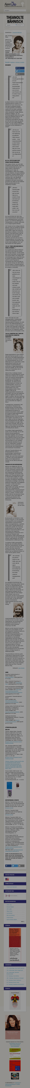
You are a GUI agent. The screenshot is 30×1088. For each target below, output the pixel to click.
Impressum (17, 1082)
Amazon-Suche (9, 741)
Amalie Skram (10, 917)
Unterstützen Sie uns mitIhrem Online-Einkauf (15, 1045)
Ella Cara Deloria (11, 915)
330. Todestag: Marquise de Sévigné (15, 978)
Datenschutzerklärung (10, 1084)
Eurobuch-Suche (17, 741)
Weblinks (12, 62)
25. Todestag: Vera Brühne (13, 976)
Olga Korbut (9, 911)
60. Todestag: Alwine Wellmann (14, 980)
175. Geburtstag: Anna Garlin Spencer (15, 968)
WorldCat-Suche (9, 743)
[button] (20, 68)
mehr (22, 921)
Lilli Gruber (9, 909)
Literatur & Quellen (20, 62)
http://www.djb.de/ (9, 677)
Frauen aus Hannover (12, 887)
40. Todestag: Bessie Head (13, 982)
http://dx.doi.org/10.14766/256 (12, 712)
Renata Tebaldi (10, 907)
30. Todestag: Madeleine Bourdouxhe (15, 984)
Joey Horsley (21, 668)
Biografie (7, 62)
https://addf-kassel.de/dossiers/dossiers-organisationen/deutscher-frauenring (13, 691)
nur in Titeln (18, 25)
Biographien (8, 32)
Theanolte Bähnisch (17, 32)
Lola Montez (9, 913)
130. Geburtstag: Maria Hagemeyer (15, 970)
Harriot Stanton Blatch (12, 919)
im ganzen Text (19, 24)
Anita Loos (9, 904)
